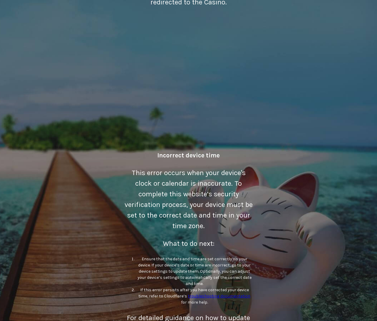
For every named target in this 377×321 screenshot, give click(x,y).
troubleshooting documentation (219, 296)
